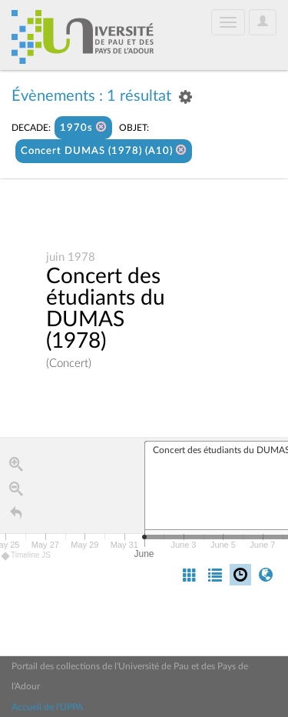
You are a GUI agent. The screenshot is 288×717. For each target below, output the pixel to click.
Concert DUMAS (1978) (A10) (104, 150)
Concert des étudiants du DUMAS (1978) (105, 309)
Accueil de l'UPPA (47, 707)
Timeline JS (26, 556)
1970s (83, 127)
